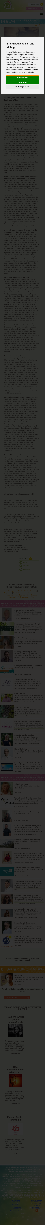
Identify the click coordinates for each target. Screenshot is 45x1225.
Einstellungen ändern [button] (23, 87)
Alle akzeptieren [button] (22, 77)
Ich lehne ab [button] (22, 82)
